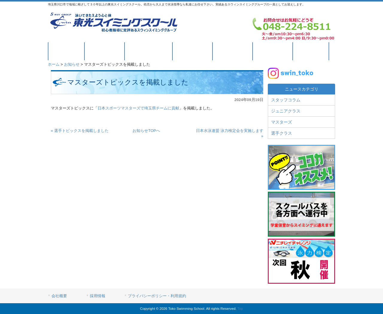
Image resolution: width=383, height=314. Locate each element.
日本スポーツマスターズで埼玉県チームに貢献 (138, 108)
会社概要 (59, 296)
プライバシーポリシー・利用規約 (157, 296)
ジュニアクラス (285, 111)
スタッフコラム (285, 99)
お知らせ (72, 64)
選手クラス (281, 133)
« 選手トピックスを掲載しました (80, 130)
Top (240, 308)
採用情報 (97, 296)
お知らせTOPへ (146, 130)
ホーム (54, 64)
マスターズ (281, 122)
